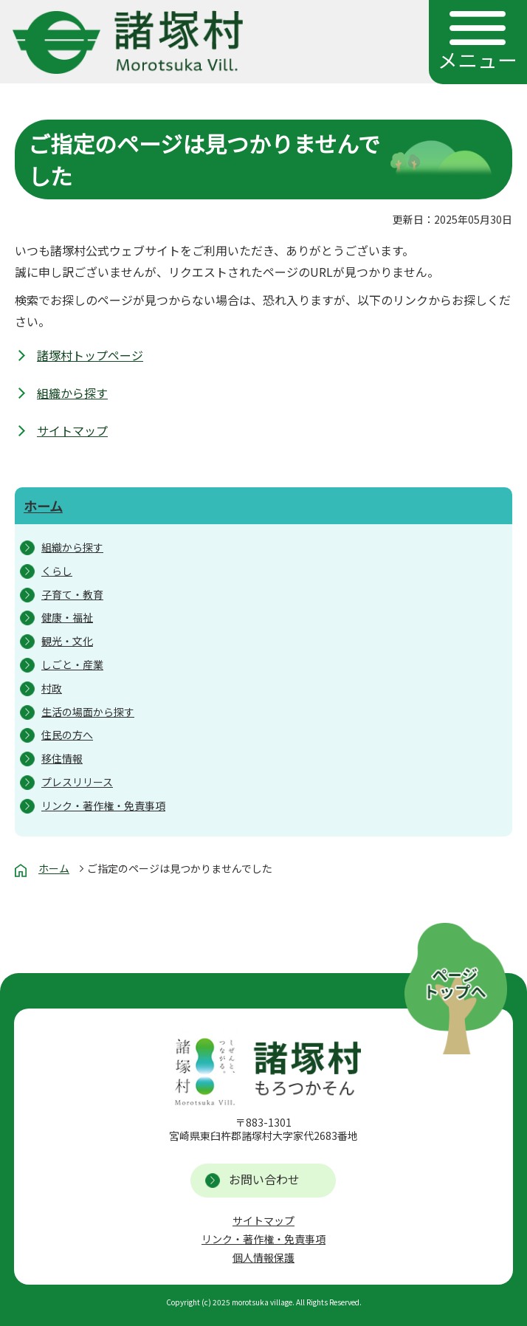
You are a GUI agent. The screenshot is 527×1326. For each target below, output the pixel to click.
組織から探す (72, 393)
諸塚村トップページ (90, 355)
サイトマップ (72, 430)
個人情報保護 (263, 1257)
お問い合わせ (264, 1179)
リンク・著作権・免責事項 (264, 1238)
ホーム (43, 505)
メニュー (477, 59)
